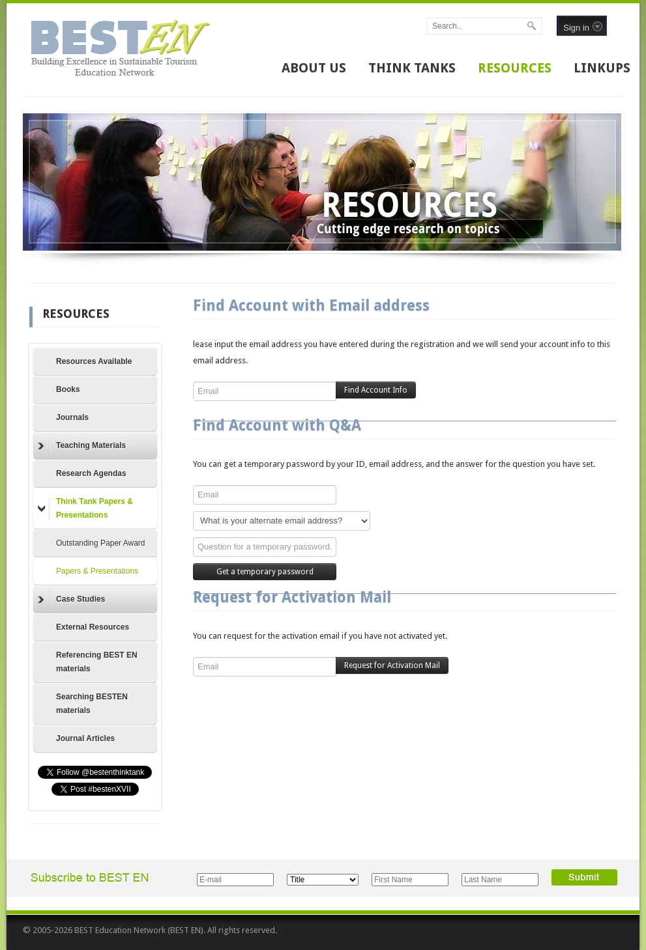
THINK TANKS (412, 68)
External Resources (92, 627)
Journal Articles (85, 738)
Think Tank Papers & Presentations (85, 508)
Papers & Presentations (97, 571)
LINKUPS (602, 68)
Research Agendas (91, 473)
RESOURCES (514, 68)
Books (68, 389)
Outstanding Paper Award (100, 543)
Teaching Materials (82, 446)
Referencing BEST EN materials (97, 661)
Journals (72, 417)
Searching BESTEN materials (92, 703)
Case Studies (71, 600)
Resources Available (94, 361)
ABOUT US (314, 68)
